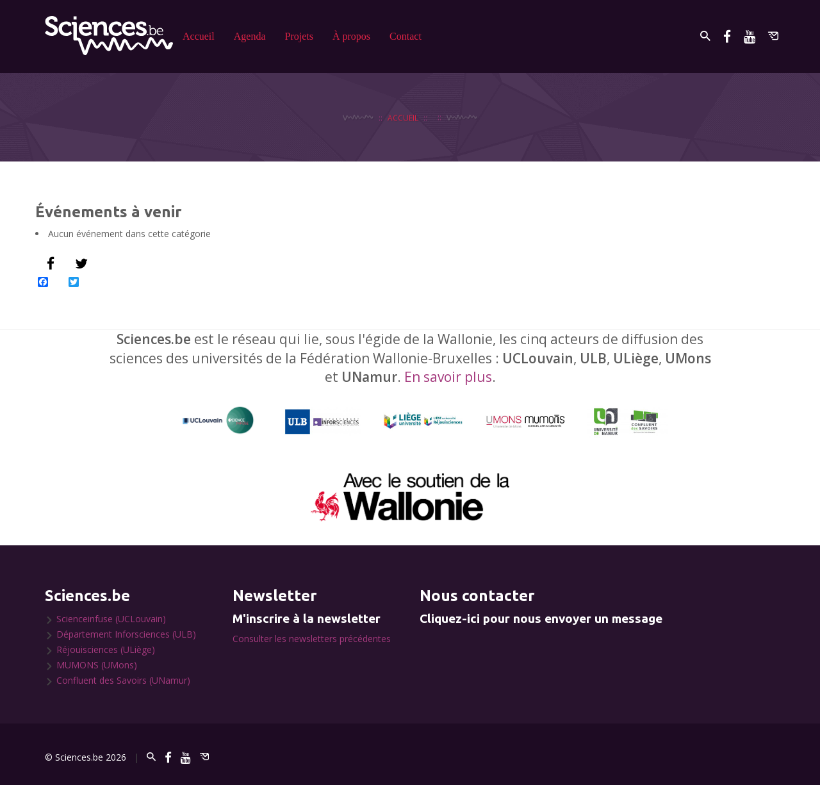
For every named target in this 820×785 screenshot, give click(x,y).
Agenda (250, 36)
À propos (351, 36)
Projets (299, 36)
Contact (406, 36)
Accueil (199, 36)
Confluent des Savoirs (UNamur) (123, 680)
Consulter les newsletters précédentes (312, 638)
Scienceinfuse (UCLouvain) (111, 619)
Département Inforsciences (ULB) (126, 634)
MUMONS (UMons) (96, 665)
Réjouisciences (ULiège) (105, 649)
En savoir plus (448, 377)
